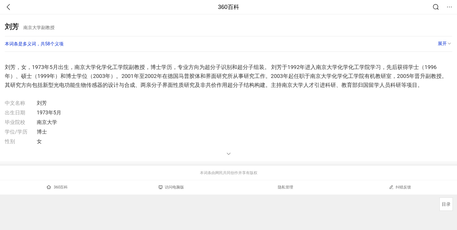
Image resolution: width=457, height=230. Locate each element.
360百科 (228, 7)
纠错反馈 (400, 187)
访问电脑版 (171, 187)
